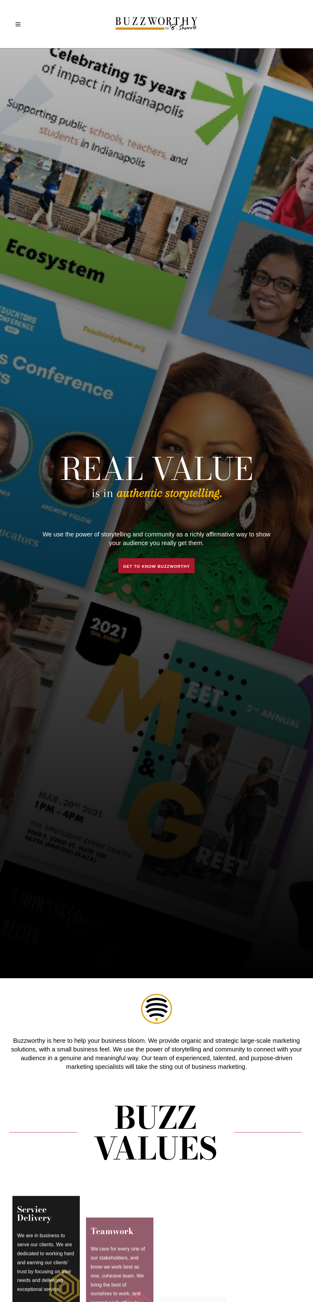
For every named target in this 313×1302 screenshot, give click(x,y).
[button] (17, 24)
